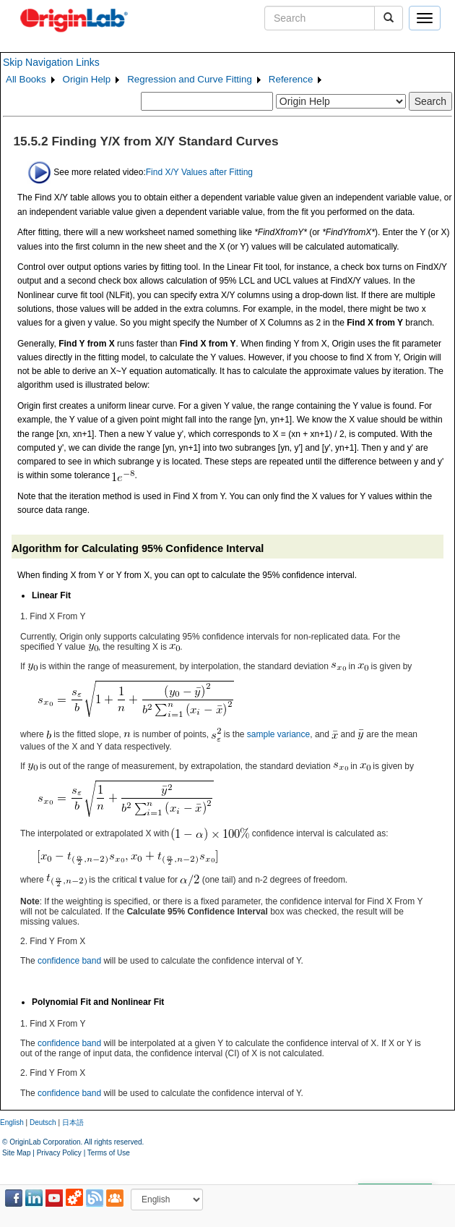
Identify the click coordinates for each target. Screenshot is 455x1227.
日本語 (73, 1122)
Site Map (16, 1153)
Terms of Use (108, 1153)
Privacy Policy (59, 1153)
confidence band (69, 961)
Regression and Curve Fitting (189, 79)
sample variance (278, 734)
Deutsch (43, 1122)
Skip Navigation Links (51, 62)
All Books (26, 79)
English (12, 1122)
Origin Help (87, 79)
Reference (291, 79)
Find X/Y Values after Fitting (199, 171)
